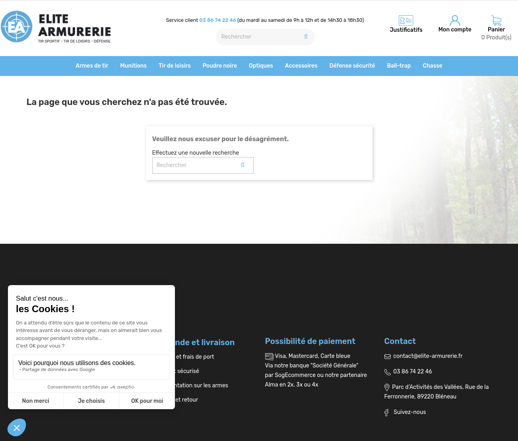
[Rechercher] (265, 37)
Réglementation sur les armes (187, 385)
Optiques (261, 65)
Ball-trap (399, 65)
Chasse (432, 65)
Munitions (133, 65)
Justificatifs (406, 30)
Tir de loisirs (175, 65)
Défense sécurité (352, 65)
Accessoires (301, 65)
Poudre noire (220, 65)
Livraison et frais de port (180, 357)
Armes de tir (92, 65)
